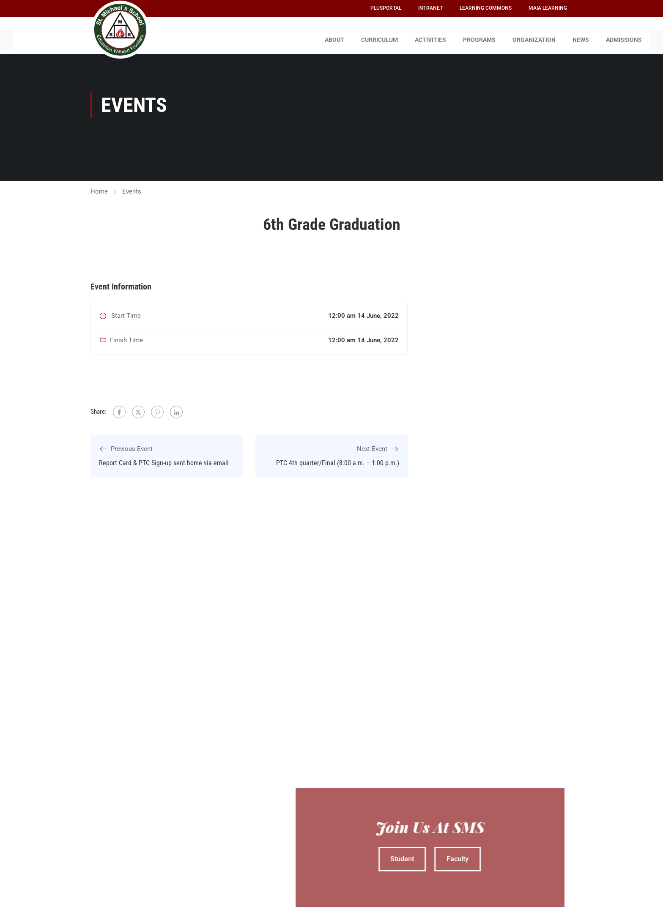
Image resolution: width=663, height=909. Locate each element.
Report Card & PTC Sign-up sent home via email (164, 459)
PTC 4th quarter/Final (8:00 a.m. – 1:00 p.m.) (337, 459)
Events (131, 187)
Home (99, 187)
